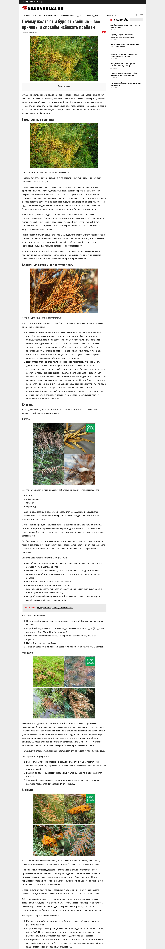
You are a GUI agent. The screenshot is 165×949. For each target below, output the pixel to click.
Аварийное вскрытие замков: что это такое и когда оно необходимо (126, 26)
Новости (36, 15)
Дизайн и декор (92, 15)
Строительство (50, 15)
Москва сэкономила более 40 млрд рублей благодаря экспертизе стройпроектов (123, 74)
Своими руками (108, 15)
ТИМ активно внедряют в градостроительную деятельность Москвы (124, 45)
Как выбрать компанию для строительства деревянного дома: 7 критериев (123, 55)
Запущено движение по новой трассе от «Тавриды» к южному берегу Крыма (123, 64)
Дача (79, 15)
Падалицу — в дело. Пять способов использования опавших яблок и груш (122, 35)
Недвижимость (67, 15)
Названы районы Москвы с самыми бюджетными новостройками (125, 84)
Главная (26, 15)
